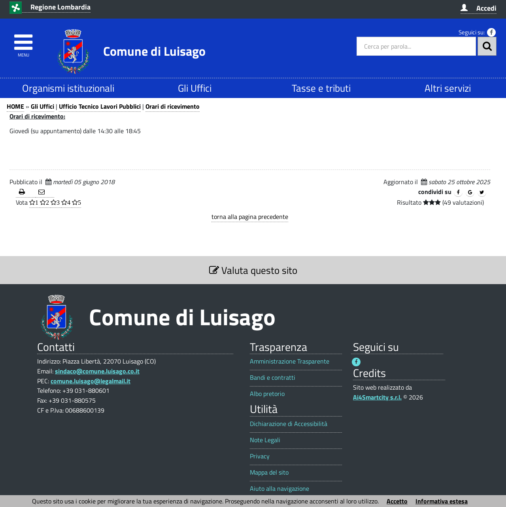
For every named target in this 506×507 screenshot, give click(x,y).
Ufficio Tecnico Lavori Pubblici (100, 106)
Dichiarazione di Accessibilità (288, 424)
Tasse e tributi (321, 88)
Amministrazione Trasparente (289, 361)
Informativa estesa (441, 501)
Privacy (260, 456)
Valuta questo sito (253, 270)
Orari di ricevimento (172, 106)
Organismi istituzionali (68, 88)
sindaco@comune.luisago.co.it (97, 371)
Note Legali (265, 440)
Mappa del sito (269, 472)
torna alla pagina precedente (249, 216)
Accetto (397, 501)
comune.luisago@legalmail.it (90, 381)
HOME (15, 106)
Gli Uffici (194, 88)
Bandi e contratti (272, 377)
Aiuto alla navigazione (279, 488)
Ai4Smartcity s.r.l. (377, 397)
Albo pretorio (267, 394)
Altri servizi (448, 88)
